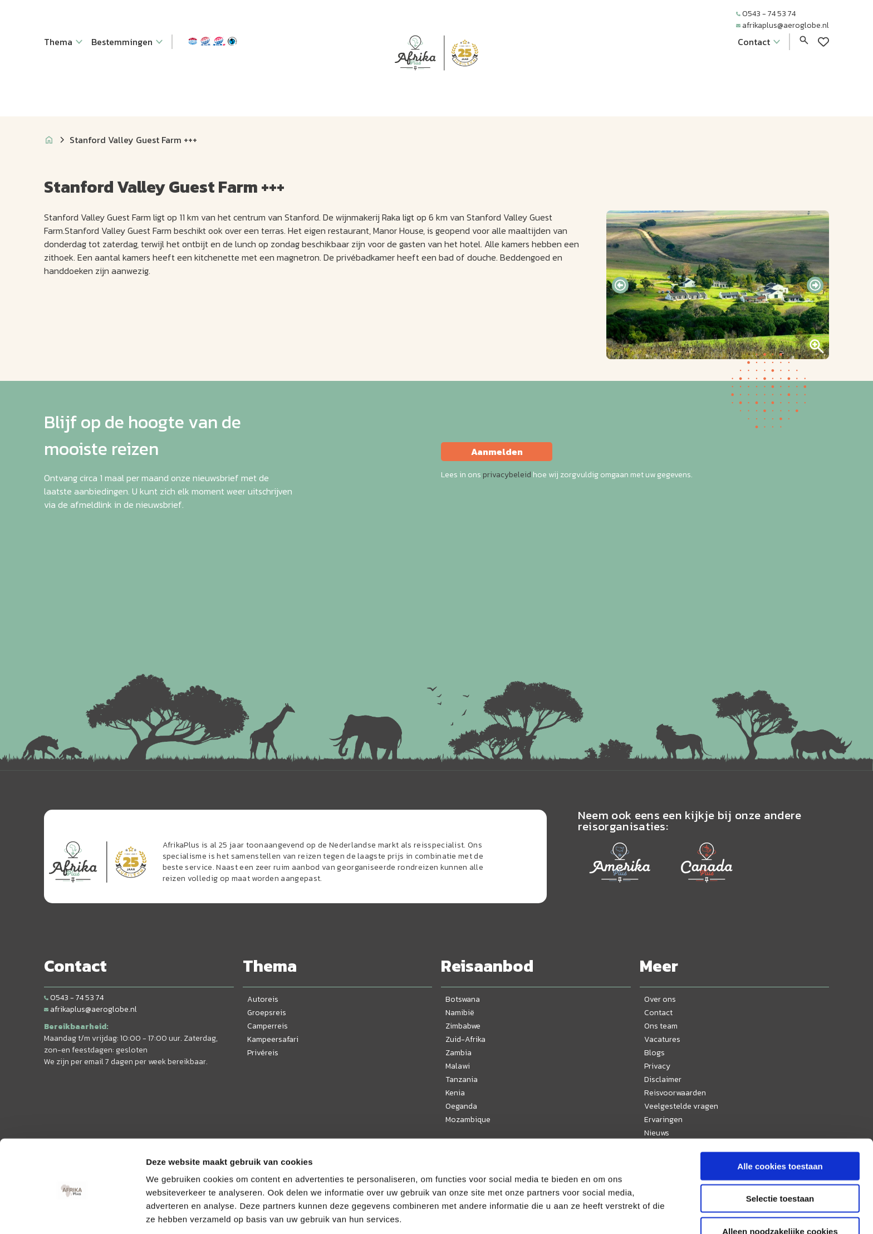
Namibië (459, 1012)
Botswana (462, 999)
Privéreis (262, 1053)
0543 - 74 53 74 (766, 13)
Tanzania (461, 1079)
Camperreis (267, 1026)
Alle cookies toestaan (779, 1123)
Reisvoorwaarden (675, 1093)
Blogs (654, 1053)
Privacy (657, 1066)
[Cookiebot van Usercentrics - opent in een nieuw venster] (72, 1212)
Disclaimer (662, 1079)
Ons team (661, 1026)
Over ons (660, 999)
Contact (658, 1012)
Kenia (455, 1093)
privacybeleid (507, 475)
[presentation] (620, 285)
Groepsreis (266, 1012)
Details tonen (601, 1212)
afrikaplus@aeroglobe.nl (782, 25)
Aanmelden (497, 451)
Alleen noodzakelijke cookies (780, 1188)
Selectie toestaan (780, 1155)
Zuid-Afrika (465, 1039)
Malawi (457, 1066)
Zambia (458, 1053)
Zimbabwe (462, 1026)
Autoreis (262, 999)
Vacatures (662, 1039)
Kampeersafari (272, 1039)
